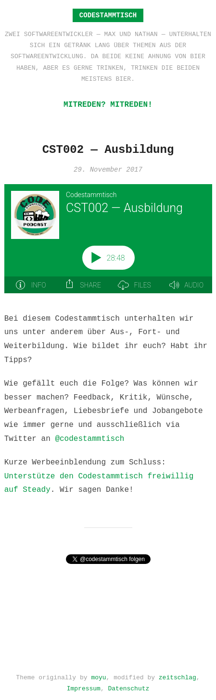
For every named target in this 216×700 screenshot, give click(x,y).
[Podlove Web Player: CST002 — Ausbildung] (108, 244)
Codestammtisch (108, 15)
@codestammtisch (89, 439)
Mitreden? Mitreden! (108, 105)
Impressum (84, 686)
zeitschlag (177, 675)
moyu (98, 675)
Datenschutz (129, 686)
